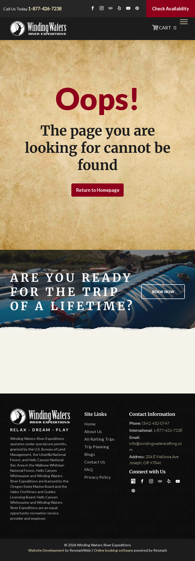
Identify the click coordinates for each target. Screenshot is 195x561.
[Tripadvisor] (63, 363)
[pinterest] (137, 8)
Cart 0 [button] (167, 27)
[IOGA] (165, 363)
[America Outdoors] (29, 363)
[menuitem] (104, 424)
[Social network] (133, 482)
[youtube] (128, 8)
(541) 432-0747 (155, 423)
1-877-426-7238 (167, 430)
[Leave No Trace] (131, 363)
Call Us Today (15, 8)
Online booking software (113, 550)
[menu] (183, 21)
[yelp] (119, 8)
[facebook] (93, 8)
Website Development (46, 550)
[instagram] (102, 8)
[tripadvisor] (110, 8)
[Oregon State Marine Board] (97, 363)
